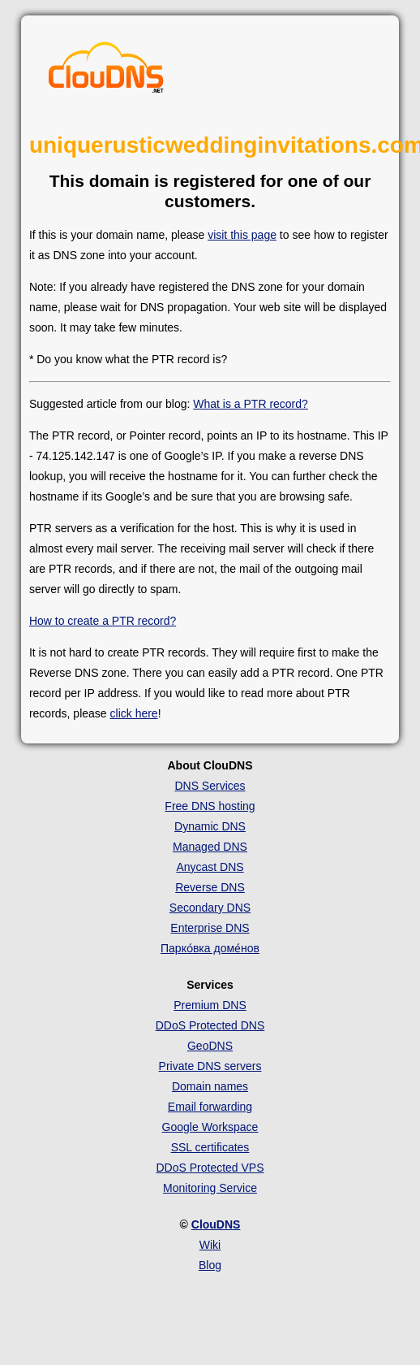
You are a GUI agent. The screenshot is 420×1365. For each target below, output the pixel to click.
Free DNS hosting (210, 806)
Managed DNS (210, 846)
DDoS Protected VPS (210, 1167)
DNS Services (209, 785)
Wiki (210, 1244)
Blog (210, 1265)
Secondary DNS (210, 907)
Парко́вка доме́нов (210, 948)
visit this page (242, 234)
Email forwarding (210, 1106)
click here (134, 713)
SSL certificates (210, 1147)
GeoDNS (210, 1045)
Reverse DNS (210, 887)
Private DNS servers (210, 1066)
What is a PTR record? (250, 403)
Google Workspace (210, 1126)
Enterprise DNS (209, 927)
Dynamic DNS (210, 826)
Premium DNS (210, 1005)
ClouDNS (216, 1224)
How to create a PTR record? (102, 620)
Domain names (210, 1086)
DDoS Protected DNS (210, 1025)
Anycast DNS (209, 866)
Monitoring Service (210, 1187)
